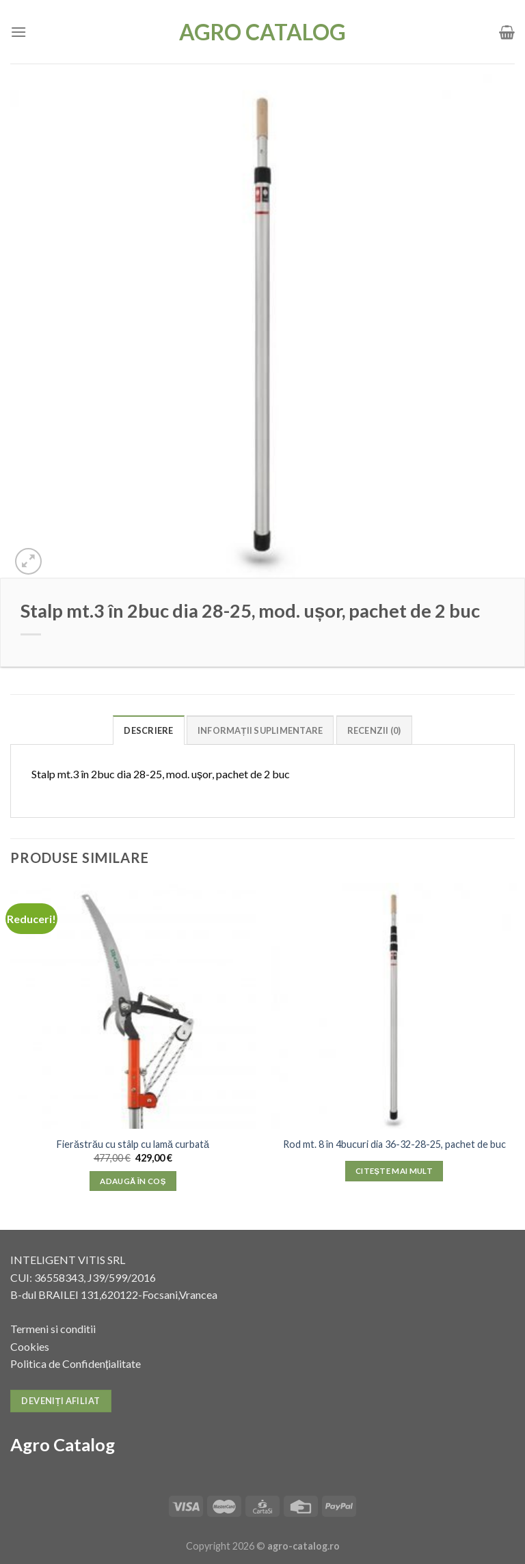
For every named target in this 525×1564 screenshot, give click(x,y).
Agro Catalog (262, 32)
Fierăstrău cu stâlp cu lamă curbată (133, 1144)
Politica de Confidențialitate (75, 1363)
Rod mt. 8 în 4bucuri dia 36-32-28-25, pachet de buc (394, 1144)
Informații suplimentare (260, 730)
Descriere (148, 730)
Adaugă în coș (133, 1181)
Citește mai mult (394, 1170)
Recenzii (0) (374, 730)
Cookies (29, 1346)
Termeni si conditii (53, 1328)
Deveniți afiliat (60, 1400)
